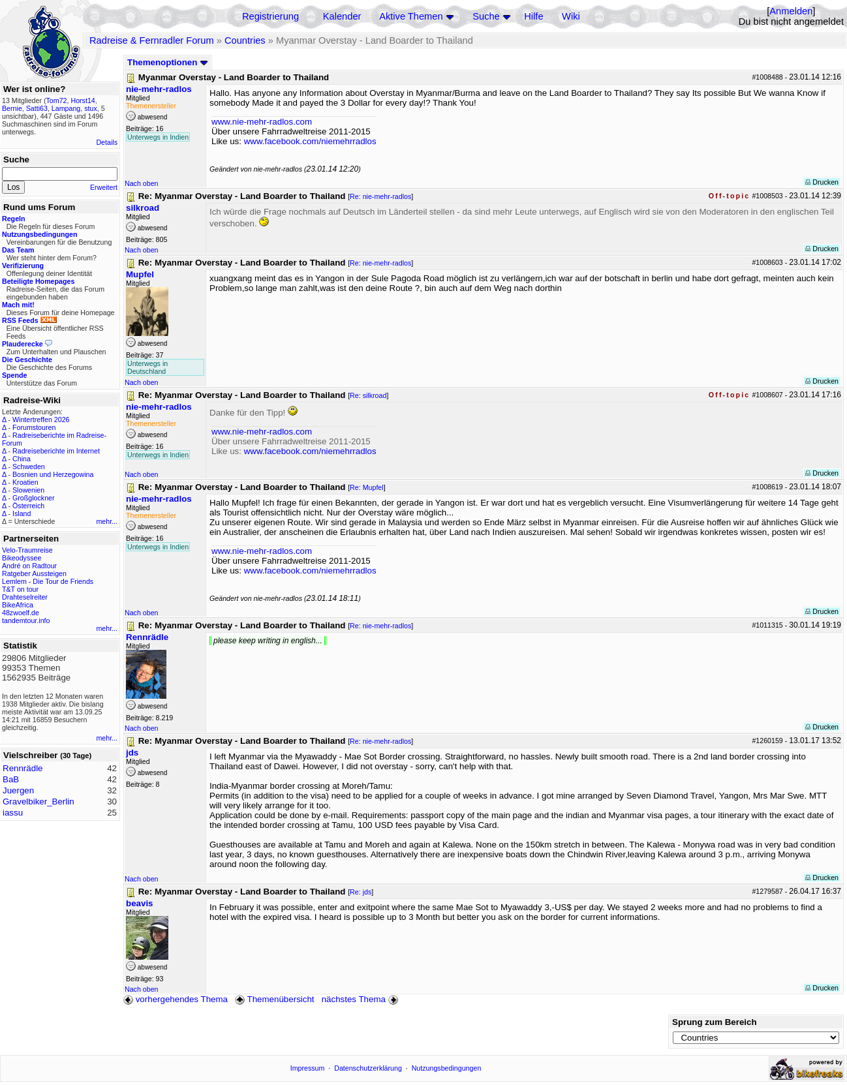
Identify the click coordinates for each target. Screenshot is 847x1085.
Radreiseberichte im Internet (56, 451)
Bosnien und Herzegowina (52, 474)
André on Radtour (29, 566)
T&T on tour (20, 589)
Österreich (28, 506)
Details (106, 142)
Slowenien (28, 490)
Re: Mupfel (367, 487)
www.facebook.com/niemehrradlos (310, 141)
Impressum (307, 1068)
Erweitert (103, 187)
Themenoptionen (167, 62)
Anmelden (790, 11)
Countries (245, 40)
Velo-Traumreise (27, 550)
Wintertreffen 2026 (40, 419)
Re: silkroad (368, 395)
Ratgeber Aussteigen (34, 573)
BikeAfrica (17, 605)
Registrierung (270, 16)
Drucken (822, 182)
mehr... (106, 521)
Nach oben (142, 183)
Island (21, 513)
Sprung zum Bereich (714, 1022)
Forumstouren (33, 427)
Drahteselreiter (25, 597)
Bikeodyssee (21, 558)
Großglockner (33, 498)
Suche (486, 16)
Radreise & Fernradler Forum (151, 40)
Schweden (28, 466)
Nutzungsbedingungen (447, 1068)
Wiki (571, 16)
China (21, 459)
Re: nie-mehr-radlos (380, 196)
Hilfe (533, 16)
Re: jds (360, 892)
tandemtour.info (26, 620)
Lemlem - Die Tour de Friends (47, 581)
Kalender (342, 16)
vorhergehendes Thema (175, 999)
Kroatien (25, 482)
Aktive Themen (410, 16)
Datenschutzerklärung (368, 1068)
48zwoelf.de (20, 613)
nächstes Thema (361, 999)
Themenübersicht (274, 999)
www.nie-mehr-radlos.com (261, 122)
